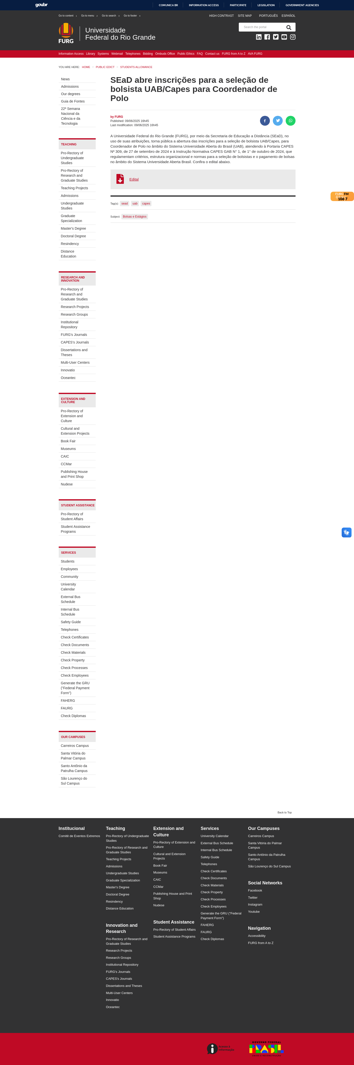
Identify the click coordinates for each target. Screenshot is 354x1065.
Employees (69, 569)
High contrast (221, 15)
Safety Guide (71, 622)
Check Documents (75, 645)
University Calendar (68, 586)
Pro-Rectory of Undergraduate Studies (72, 158)
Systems (103, 53)
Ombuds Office (165, 53)
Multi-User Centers (75, 362)
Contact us (212, 53)
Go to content (68, 15)
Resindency (70, 244)
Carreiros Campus (75, 746)
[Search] (288, 27)
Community (69, 577)
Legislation (266, 5)
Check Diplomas (73, 716)
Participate (238, 5)
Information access (204, 5)
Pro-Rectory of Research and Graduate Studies (74, 175)
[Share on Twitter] (278, 121)
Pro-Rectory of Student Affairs (72, 516)
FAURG (67, 708)
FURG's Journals (74, 335)
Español (289, 15)
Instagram (255, 904)
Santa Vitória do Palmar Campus (73, 755)
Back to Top (285, 812)
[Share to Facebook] (265, 121)
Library (90, 53)
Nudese (67, 484)
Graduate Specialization (71, 218)
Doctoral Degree (73, 236)
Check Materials (73, 652)
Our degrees (70, 94)
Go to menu (89, 15)
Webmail (117, 53)
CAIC (65, 456)
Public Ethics (185, 53)
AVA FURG (255, 53)
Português (269, 15)
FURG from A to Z (233, 53)
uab (134, 203)
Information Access (71, 53)
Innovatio (68, 370)
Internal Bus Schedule (70, 611)
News (65, 79)
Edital (134, 179)
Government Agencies (302, 5)
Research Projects (75, 307)
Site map (245, 15)
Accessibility (257, 936)
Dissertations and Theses (74, 352)
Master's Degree (73, 228)
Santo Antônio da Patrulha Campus (74, 768)
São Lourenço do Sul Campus (74, 780)
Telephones (132, 53)
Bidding (148, 53)
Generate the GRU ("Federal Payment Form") (75, 688)
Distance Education (68, 253)
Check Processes (74, 668)
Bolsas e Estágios (134, 216)
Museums (68, 449)
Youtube (254, 911)
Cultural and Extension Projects (75, 431)
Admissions (70, 86)
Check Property (73, 660)
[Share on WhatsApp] (291, 121)
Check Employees (75, 675)
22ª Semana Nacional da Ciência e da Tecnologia (70, 116)
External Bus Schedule (70, 599)
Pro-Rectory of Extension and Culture (72, 416)
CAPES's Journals (75, 342)
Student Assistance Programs (75, 529)
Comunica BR (168, 5)
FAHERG (68, 701)
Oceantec (68, 378)
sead (124, 203)
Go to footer (132, 15)
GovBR (41, 5)
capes (146, 203)
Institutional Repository (69, 324)
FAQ (200, 53)
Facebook (255, 890)
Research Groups (74, 314)
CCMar (66, 464)
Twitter (253, 897)
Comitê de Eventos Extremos (79, 836)
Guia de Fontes (73, 101)
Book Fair (68, 441)
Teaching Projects (74, 188)
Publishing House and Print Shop (74, 474)
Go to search (111, 15)
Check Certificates (75, 637)
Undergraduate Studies (72, 205)
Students (68, 561)
